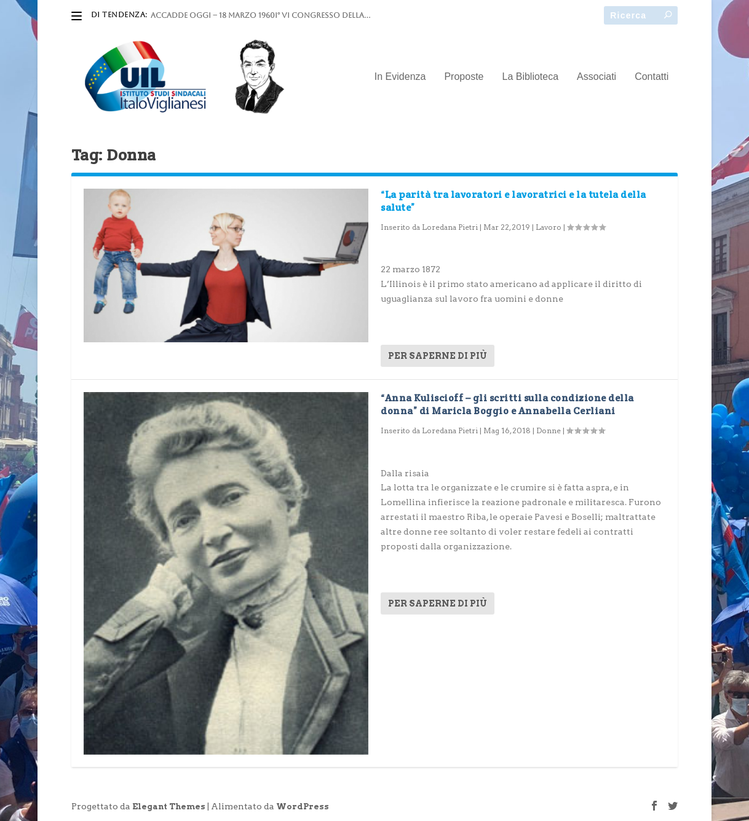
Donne (548, 430)
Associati (596, 77)
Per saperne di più (437, 356)
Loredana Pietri (450, 227)
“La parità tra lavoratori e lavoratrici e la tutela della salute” (513, 201)
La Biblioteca (530, 77)
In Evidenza (400, 77)
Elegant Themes (168, 806)
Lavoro (548, 227)
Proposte (463, 77)
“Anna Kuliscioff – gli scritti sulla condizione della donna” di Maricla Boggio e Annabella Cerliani (507, 404)
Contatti (651, 77)
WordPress (302, 806)
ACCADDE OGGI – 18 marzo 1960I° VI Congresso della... (260, 15)
